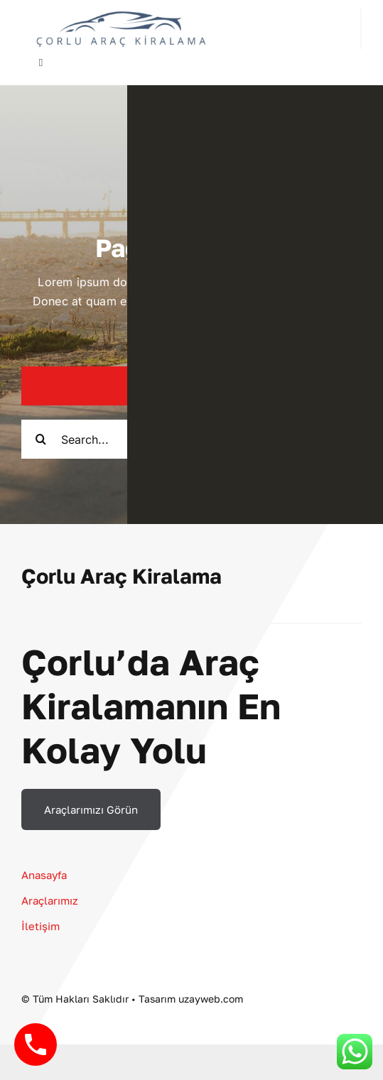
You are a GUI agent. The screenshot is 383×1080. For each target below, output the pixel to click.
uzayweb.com (210, 999)
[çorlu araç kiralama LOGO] (120, 14)
